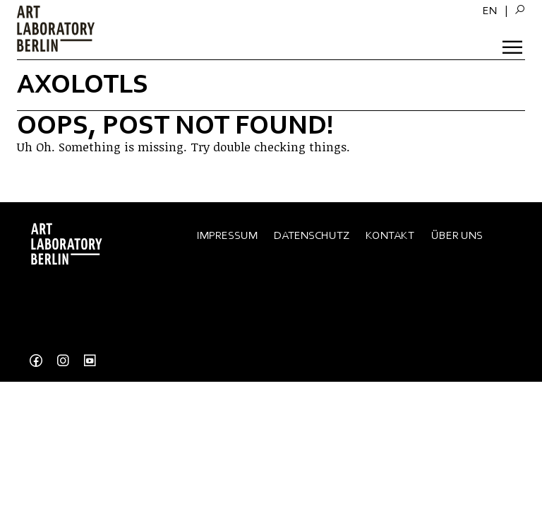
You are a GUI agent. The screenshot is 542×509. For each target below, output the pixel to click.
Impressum (227, 235)
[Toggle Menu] (513, 45)
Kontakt (390, 235)
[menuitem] (490, 10)
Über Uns (457, 235)
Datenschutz (311, 235)
